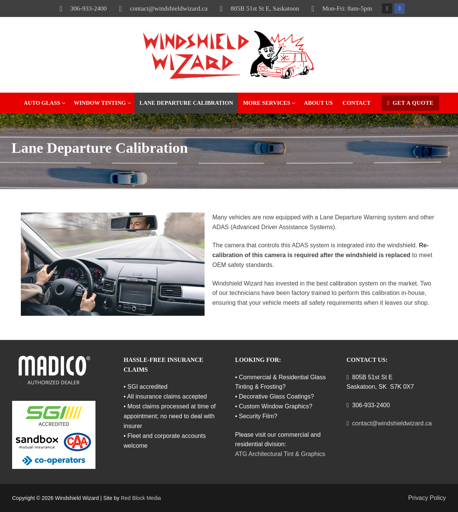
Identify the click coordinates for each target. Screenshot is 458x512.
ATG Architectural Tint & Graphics (280, 454)
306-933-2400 (80, 8)
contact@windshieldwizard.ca (160, 8)
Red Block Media (141, 498)
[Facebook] (399, 8)
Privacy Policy (427, 498)
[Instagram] (387, 8)
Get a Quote (410, 103)
